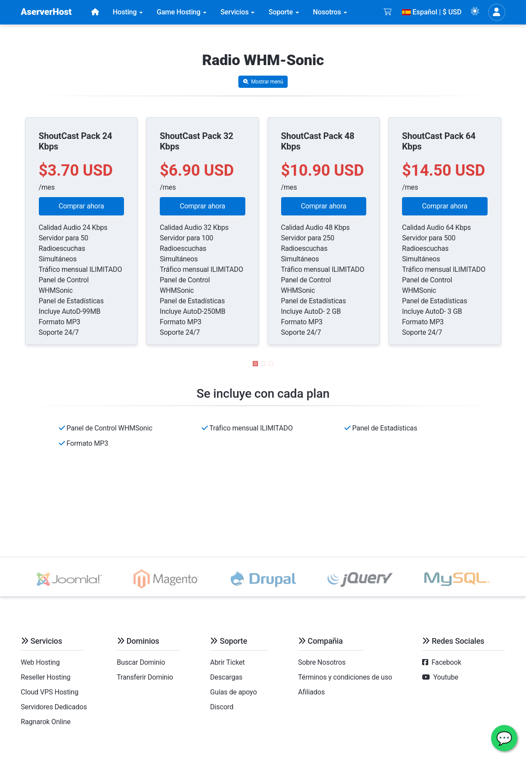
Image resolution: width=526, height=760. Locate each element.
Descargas (226, 677)
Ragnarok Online (46, 722)
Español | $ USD (432, 12)
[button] (255, 363)
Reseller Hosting (46, 677)
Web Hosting (40, 662)
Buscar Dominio (141, 662)
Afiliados (311, 692)
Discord (221, 707)
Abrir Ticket (227, 662)
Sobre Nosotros (322, 662)
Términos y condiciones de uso (345, 677)
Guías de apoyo (233, 692)
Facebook (446, 662)
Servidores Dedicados (54, 707)
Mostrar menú (263, 82)
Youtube (445, 677)
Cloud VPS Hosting (50, 692)
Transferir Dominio (145, 677)
